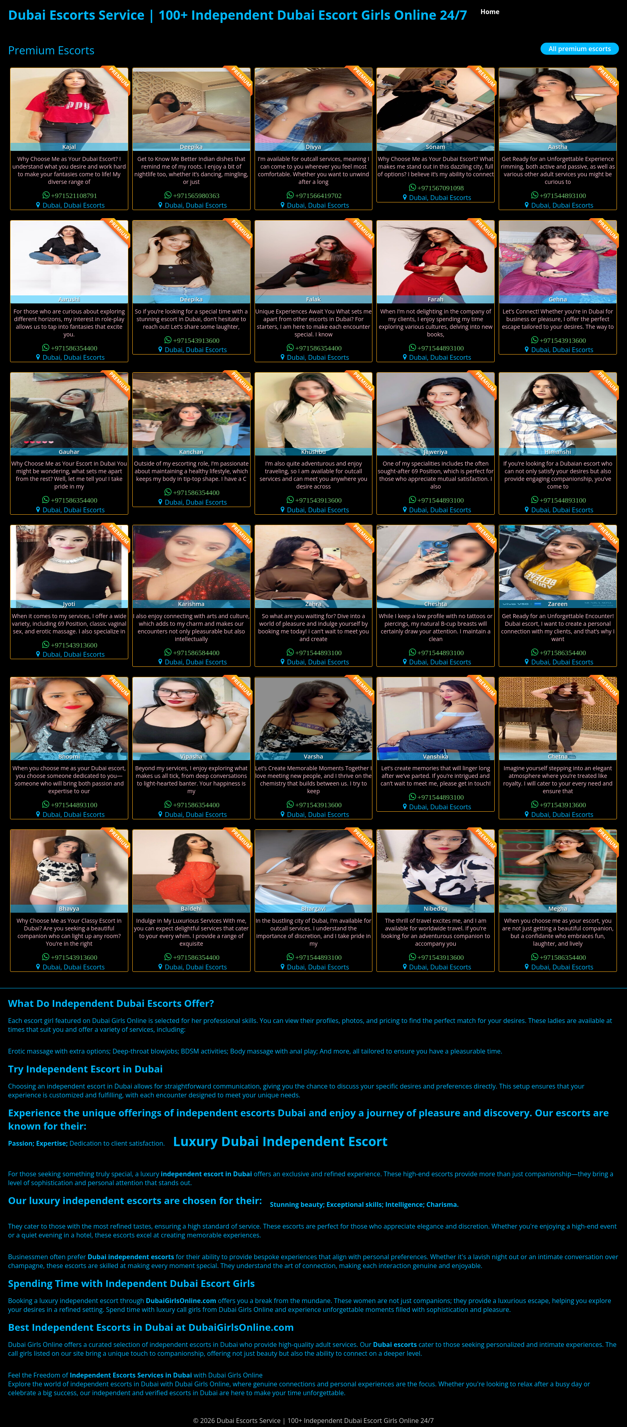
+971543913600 (196, 339)
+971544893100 (563, 195)
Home (490, 11)
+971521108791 (74, 195)
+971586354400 (74, 347)
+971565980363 (196, 195)
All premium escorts (580, 48)
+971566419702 (318, 195)
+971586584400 (196, 652)
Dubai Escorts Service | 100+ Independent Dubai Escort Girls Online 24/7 (237, 14)
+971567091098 (440, 187)
